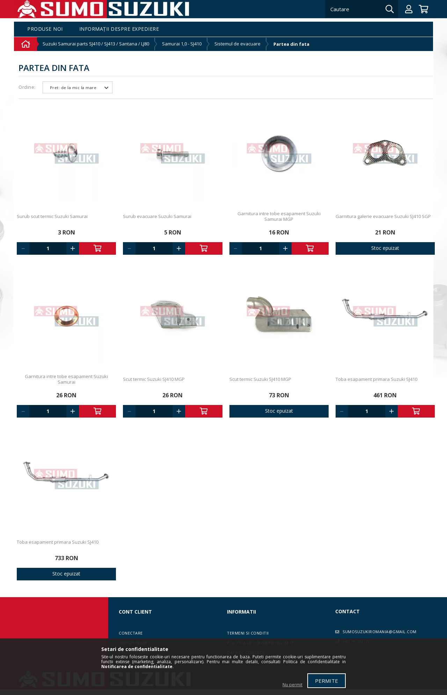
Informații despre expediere (119, 29)
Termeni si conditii (248, 633)
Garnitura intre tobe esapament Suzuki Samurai (66, 379)
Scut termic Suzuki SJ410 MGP (154, 379)
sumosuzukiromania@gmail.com (380, 631)
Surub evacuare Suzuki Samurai (157, 216)
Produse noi (45, 29)
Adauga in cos (97, 248)
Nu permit (292, 685)
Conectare (131, 633)
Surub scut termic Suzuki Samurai (52, 216)
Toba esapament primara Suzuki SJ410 (376, 379)
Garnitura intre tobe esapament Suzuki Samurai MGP (279, 216)
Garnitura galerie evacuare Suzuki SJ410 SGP (383, 216)
